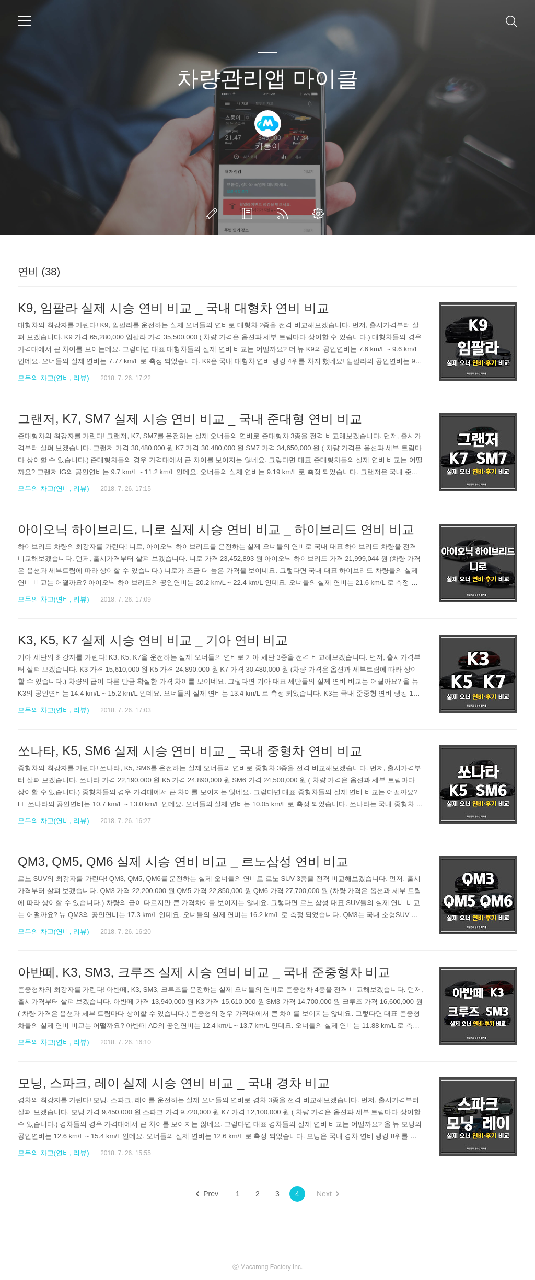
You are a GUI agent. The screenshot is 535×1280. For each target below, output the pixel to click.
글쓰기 (213, 213)
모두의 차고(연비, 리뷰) (53, 378)
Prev (207, 1194)
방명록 (249, 213)
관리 (320, 213)
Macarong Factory (265, 1267)
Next (328, 1194)
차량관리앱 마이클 (267, 78)
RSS (284, 213)
